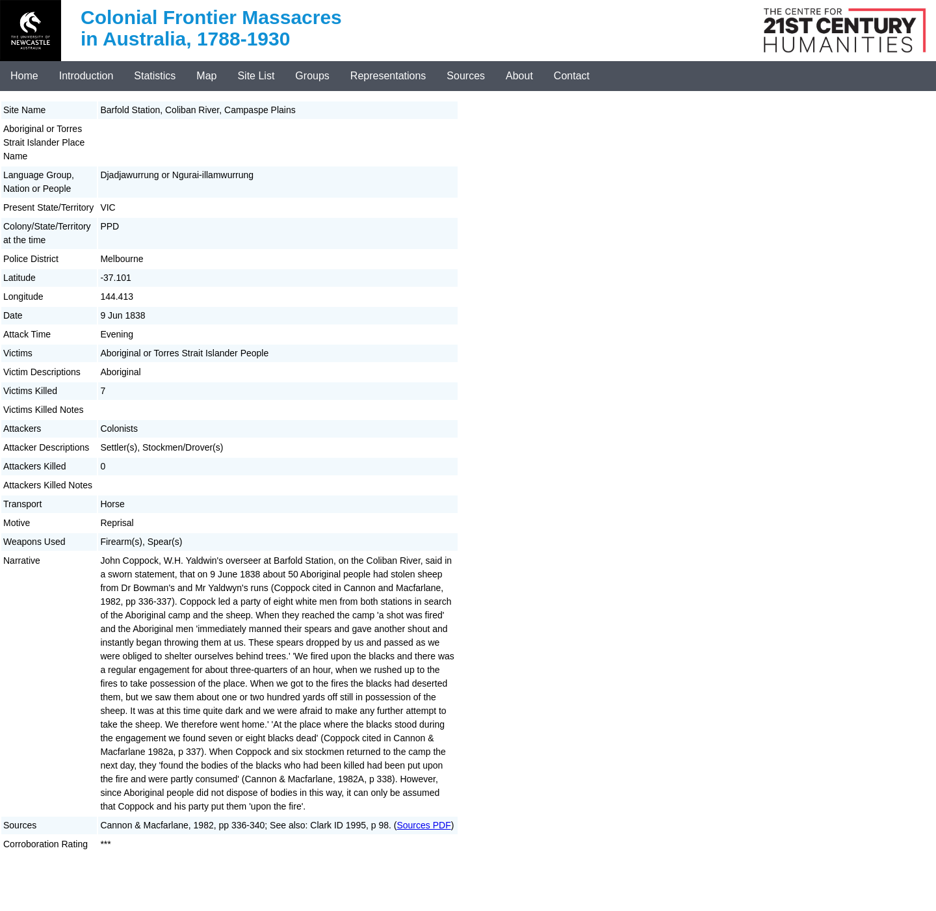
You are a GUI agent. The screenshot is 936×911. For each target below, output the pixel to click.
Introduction (86, 75)
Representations (388, 75)
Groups (312, 75)
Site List (255, 75)
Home (24, 75)
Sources (466, 75)
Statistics (155, 75)
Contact (572, 75)
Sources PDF (423, 825)
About (519, 75)
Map (206, 75)
